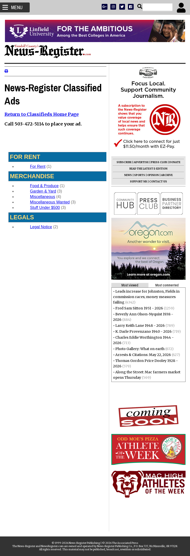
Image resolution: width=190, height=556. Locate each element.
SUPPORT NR (137, 181)
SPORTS (139, 175)
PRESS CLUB (158, 162)
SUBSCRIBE (123, 162)
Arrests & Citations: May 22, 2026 (142, 355)
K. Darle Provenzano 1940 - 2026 (143, 331)
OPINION (152, 175)
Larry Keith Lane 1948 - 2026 (139, 325)
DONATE (174, 162)
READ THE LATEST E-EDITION (148, 168)
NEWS (127, 175)
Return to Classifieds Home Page (42, 114)
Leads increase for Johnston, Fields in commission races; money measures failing (146, 296)
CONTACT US (157, 181)
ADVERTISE (140, 162)
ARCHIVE (166, 175)
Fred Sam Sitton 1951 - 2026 (139, 308)
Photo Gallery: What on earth (139, 349)
